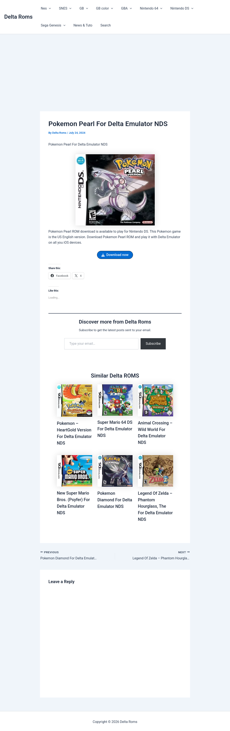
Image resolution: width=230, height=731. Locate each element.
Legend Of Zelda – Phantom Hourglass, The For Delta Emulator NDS (155, 505)
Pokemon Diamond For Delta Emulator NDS (115, 499)
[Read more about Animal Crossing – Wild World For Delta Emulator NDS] (155, 400)
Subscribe (153, 344)
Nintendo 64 (144, 8)
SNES (63, 8)
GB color (100, 8)
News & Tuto (49, 25)
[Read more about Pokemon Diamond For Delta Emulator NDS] (115, 470)
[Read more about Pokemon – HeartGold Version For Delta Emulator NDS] (74, 400)
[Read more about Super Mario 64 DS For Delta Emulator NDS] (115, 400)
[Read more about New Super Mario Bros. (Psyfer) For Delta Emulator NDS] (74, 470)
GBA (120, 8)
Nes (45, 8)
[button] (48, 8)
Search (71, 25)
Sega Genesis (204, 8)
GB (80, 8)
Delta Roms (18, 17)
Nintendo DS (173, 8)
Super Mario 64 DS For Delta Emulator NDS (111, 429)
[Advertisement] (115, 66)
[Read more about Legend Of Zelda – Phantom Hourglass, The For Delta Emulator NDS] (155, 470)
